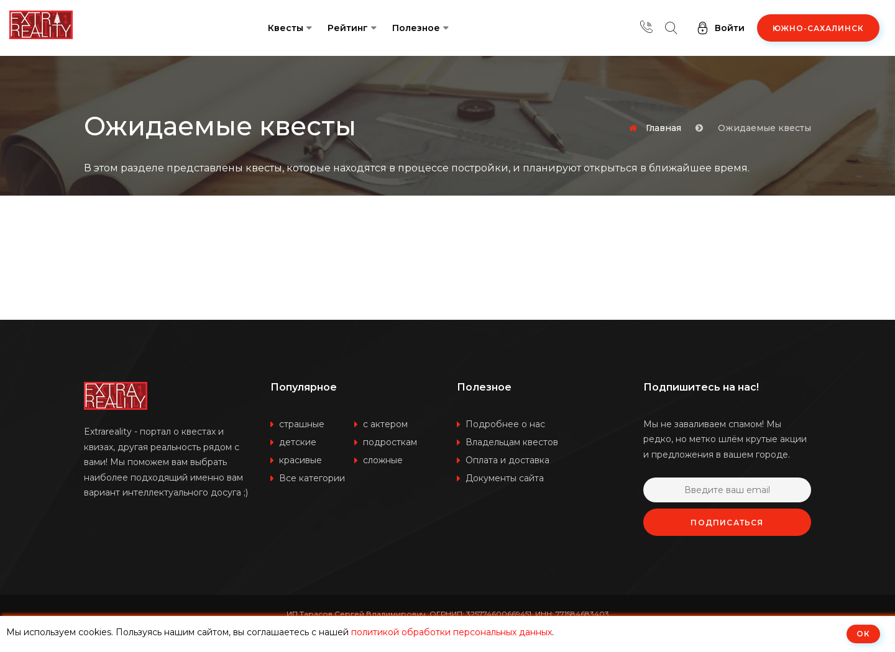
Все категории (312, 478)
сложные (383, 460)
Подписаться (727, 522)
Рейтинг (348, 28)
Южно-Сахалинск (818, 28)
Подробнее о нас (505, 424)
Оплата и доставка (507, 460)
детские (297, 442)
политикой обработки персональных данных (451, 632)
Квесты (285, 28)
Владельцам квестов (512, 442)
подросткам (390, 442)
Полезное (416, 28)
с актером (385, 424)
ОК (863, 633)
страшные (301, 424)
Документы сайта (505, 478)
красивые (300, 460)
